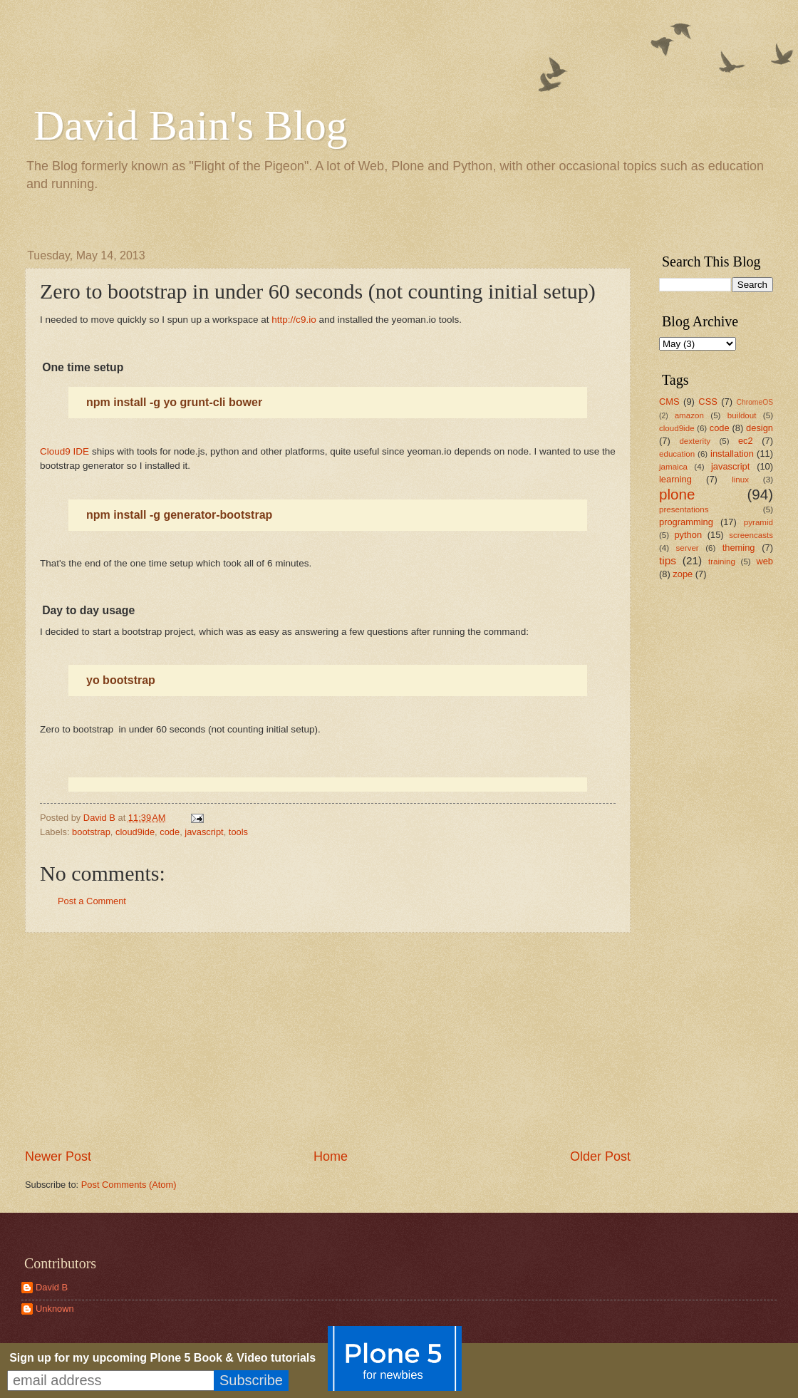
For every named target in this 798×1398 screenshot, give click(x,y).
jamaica (673, 466)
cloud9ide (135, 832)
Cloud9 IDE (64, 451)
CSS (707, 401)
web (764, 561)
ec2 (745, 440)
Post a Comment (92, 901)
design (759, 428)
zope (683, 574)
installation (732, 453)
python (688, 534)
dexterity (694, 441)
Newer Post (58, 1156)
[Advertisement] (328, 1040)
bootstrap (91, 832)
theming (738, 547)
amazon (689, 415)
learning (675, 479)
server (687, 548)
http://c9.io (293, 319)
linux (740, 479)
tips (667, 560)
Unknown (55, 1308)
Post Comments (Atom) (129, 1184)
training (721, 561)
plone (677, 494)
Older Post (600, 1156)
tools (238, 832)
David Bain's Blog (190, 125)
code (170, 832)
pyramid (758, 522)
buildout (742, 415)
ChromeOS (755, 402)
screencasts (751, 535)
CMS (669, 401)
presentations (684, 509)
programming (686, 522)
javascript (204, 832)
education (677, 454)
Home (331, 1156)
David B (52, 1287)
